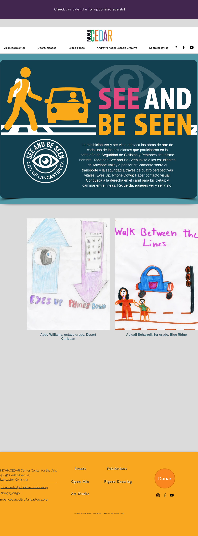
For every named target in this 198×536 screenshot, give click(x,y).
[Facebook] (183, 47)
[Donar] (165, 478)
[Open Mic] (80, 482)
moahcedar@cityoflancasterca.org (24, 487)
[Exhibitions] (117, 469)
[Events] (80, 469)
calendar (79, 9)
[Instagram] (175, 47)
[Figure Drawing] (118, 482)
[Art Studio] (80, 494)
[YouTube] (191, 47)
